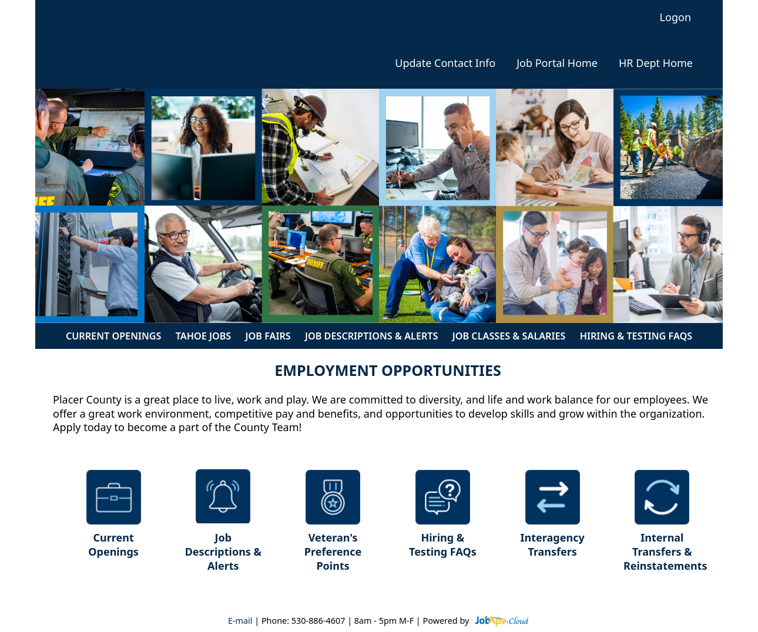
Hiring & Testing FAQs (636, 336)
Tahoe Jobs (204, 336)
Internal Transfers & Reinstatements (665, 551)
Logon (675, 17)
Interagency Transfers (553, 544)
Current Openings (114, 336)
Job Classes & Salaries (509, 336)
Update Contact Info (445, 63)
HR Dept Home (656, 63)
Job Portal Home (557, 63)
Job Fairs (268, 336)
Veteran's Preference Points (333, 551)
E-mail (240, 620)
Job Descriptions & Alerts (371, 336)
